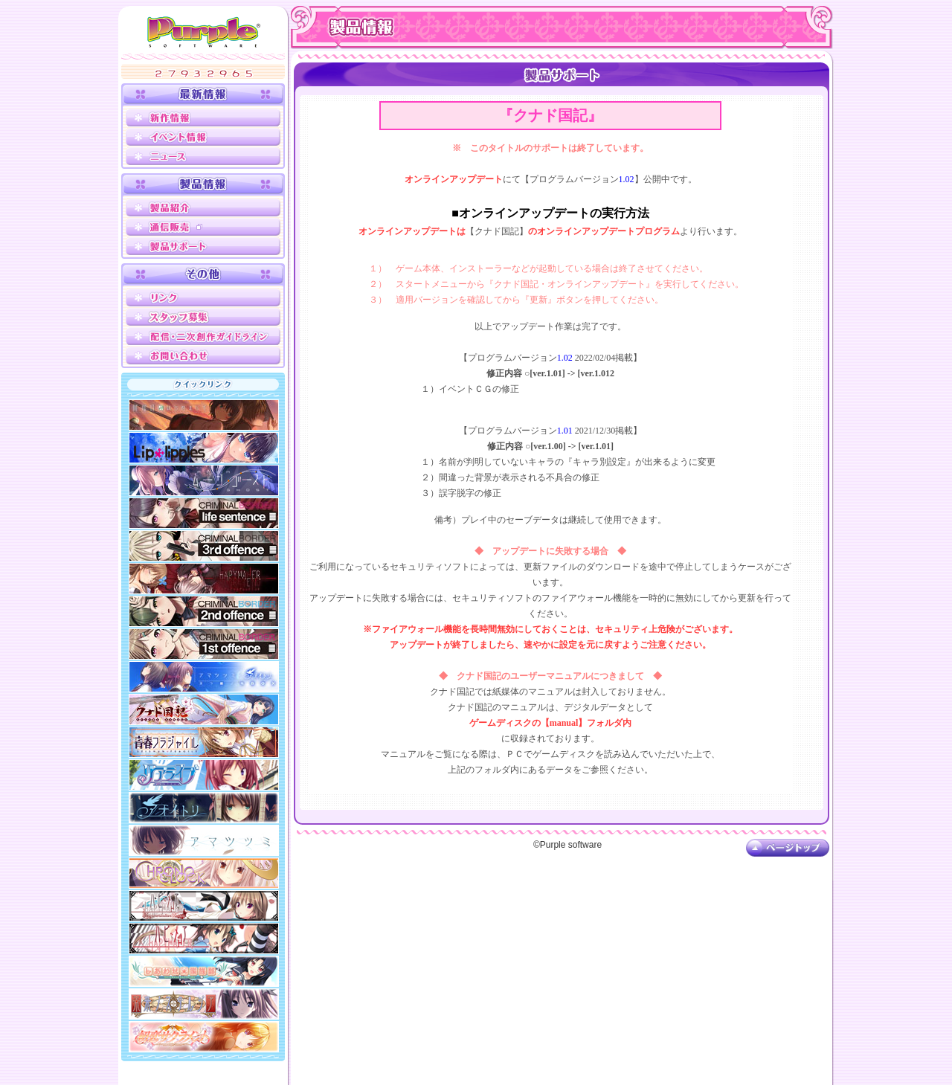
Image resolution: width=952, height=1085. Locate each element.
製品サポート (203, 246)
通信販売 (203, 227)
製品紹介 (203, 207)
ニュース (203, 156)
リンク (203, 297)
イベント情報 (203, 137)
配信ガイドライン (203, 336)
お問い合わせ (203, 355)
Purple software (203, 31)
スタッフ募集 (203, 317)
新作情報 (203, 117)
